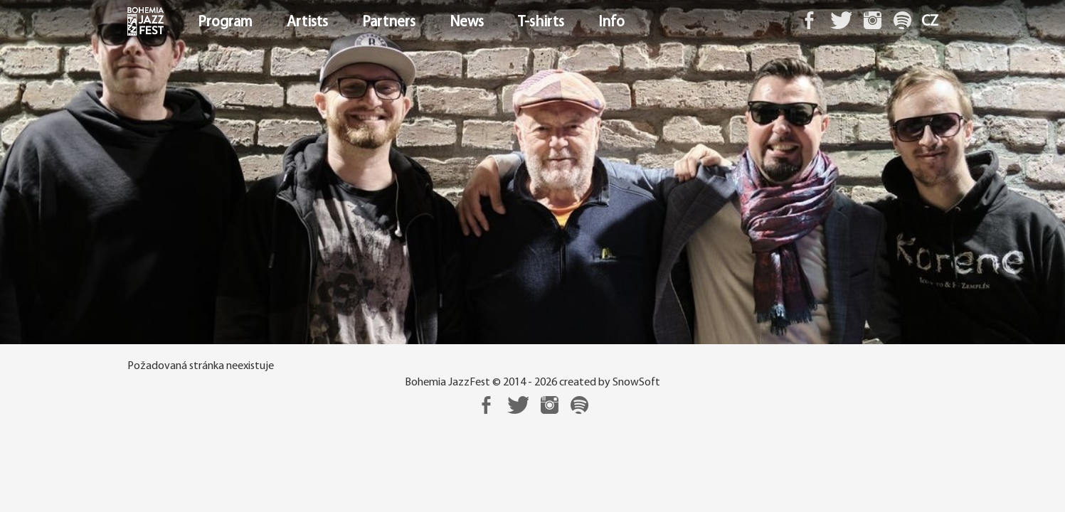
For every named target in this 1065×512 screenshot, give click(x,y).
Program (225, 22)
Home (129, 22)
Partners (388, 22)
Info (611, 22)
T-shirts (541, 22)
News (467, 22)
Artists (307, 22)
